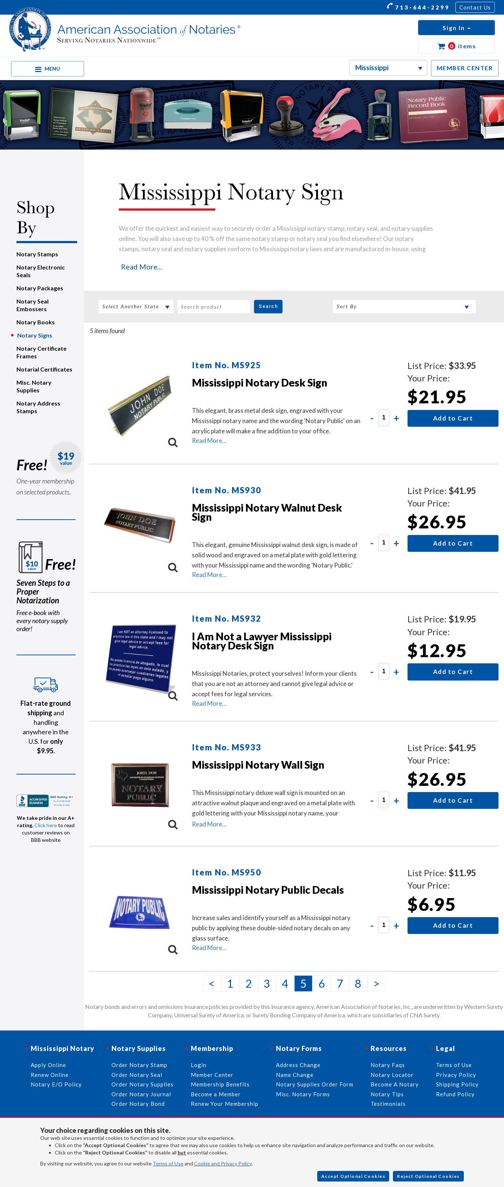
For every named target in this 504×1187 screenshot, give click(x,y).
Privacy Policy (456, 1074)
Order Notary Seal (136, 1074)
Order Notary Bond (138, 1103)
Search (268, 306)
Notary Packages (39, 287)
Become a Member (216, 1094)
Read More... (141, 266)
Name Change (295, 1074)
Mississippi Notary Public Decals (268, 889)
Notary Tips (387, 1094)
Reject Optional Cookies (428, 1176)
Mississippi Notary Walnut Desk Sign (267, 512)
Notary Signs (34, 335)
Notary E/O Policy (56, 1084)
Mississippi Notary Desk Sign (259, 382)
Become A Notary (395, 1084)
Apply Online (48, 1065)
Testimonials (388, 1103)
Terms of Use (168, 1163)
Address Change (298, 1065)
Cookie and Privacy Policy (222, 1163)
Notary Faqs (388, 1065)
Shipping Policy (457, 1084)
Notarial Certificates (44, 369)
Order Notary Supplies (142, 1084)
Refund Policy (455, 1094)
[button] (456, 27)
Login (198, 1065)
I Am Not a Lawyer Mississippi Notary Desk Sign (261, 641)
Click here (45, 825)
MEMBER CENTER (465, 67)
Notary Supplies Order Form (314, 1084)
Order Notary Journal (141, 1094)
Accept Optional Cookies (353, 1176)
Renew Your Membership (224, 1103)
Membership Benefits (220, 1084)
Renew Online (50, 1074)
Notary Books (35, 322)
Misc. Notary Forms (303, 1094)
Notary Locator (392, 1074)
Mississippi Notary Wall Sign (258, 764)
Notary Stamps (37, 253)
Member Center (212, 1074)
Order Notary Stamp (139, 1065)
